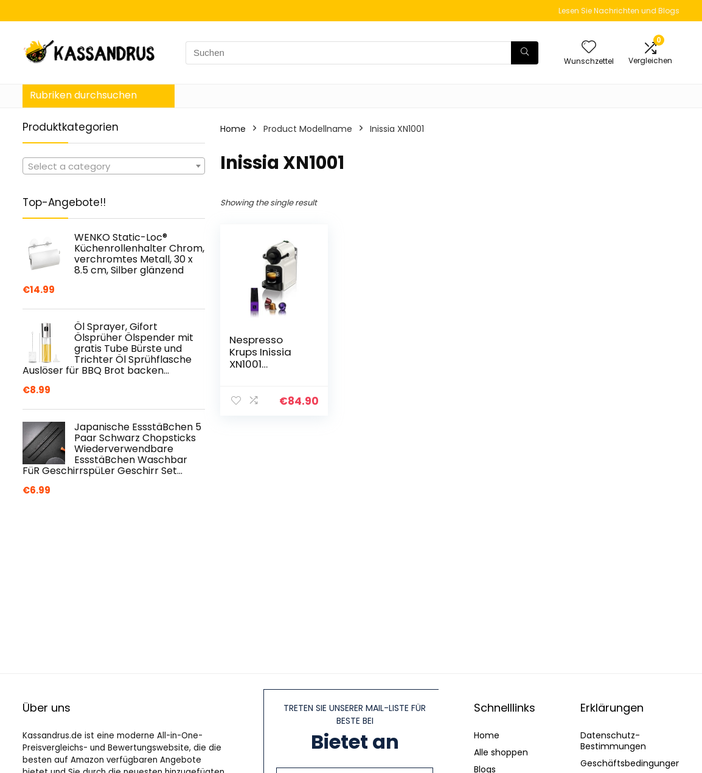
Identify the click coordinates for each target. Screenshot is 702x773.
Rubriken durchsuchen (83, 95)
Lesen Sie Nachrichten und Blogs (618, 10)
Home (233, 129)
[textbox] (113, 166)
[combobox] (114, 165)
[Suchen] (524, 52)
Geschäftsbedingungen (630, 763)
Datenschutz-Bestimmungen (613, 740)
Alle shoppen (501, 752)
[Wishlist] (589, 48)
